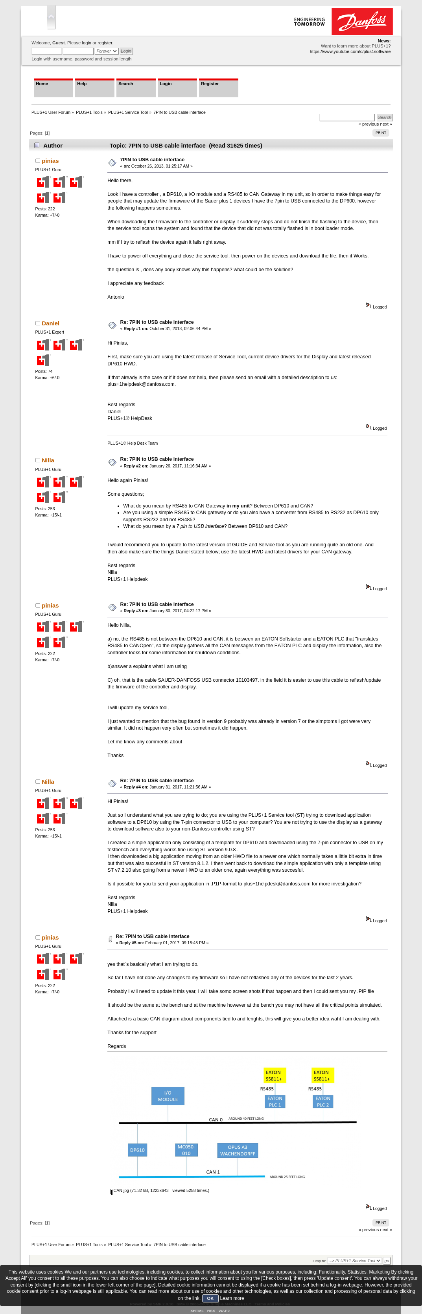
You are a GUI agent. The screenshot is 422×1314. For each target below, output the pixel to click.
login (86, 42)
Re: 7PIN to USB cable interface (157, 322)
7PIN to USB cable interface (152, 159)
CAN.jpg (119, 1190)
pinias (50, 160)
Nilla (48, 460)
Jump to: (319, 1261)
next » (386, 1229)
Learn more (232, 1298)
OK (210, 1298)
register (105, 42)
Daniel (50, 323)
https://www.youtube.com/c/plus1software (350, 51)
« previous (369, 1229)
